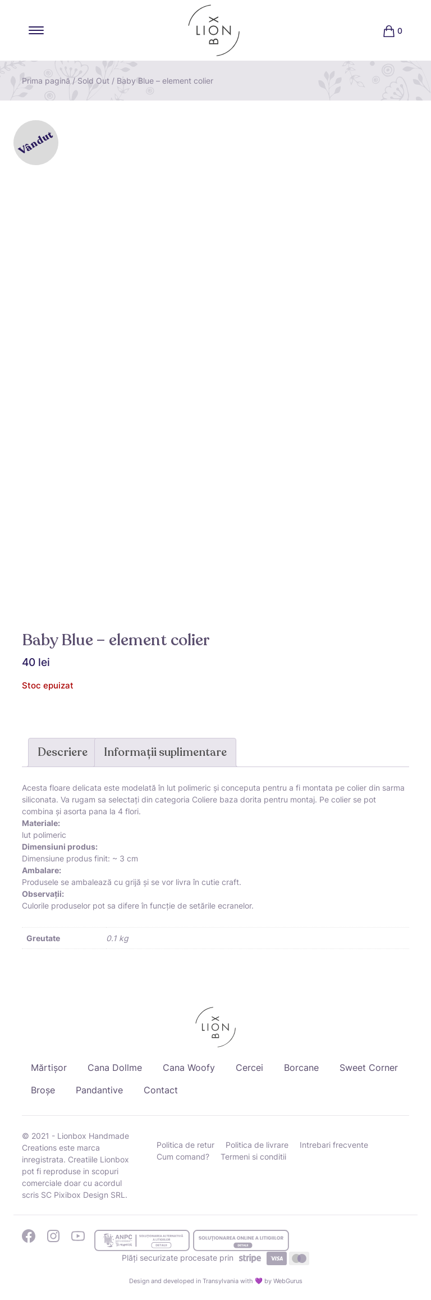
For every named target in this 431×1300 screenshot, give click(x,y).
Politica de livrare (257, 1145)
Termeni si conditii (253, 1156)
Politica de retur (185, 1145)
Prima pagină (46, 80)
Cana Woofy (189, 1067)
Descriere (63, 752)
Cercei (249, 1067)
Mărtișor (49, 1067)
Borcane (301, 1067)
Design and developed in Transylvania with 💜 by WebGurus (215, 1281)
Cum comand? (183, 1156)
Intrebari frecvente (334, 1145)
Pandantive (99, 1090)
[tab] (62, 752)
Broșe (43, 1090)
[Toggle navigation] (36, 30)
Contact (161, 1090)
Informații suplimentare (165, 752)
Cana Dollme (115, 1067)
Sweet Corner (369, 1067)
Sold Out (93, 80)
